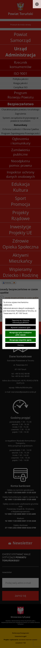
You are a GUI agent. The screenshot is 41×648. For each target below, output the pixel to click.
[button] (37, 4)
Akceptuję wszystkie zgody (20, 340)
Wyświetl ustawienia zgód (20, 327)
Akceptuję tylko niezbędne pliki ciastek (20, 333)
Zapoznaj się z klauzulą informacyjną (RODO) (20, 321)
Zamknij (20, 345)
